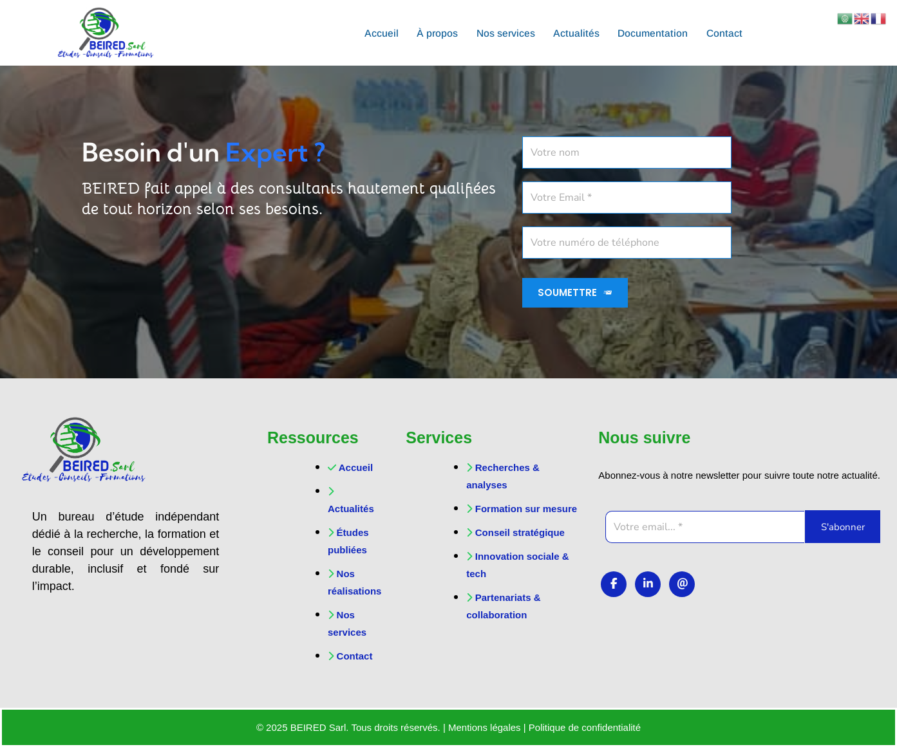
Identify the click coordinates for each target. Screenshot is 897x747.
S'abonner (843, 527)
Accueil (377, 32)
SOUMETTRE (575, 292)
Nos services (504, 32)
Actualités (577, 32)
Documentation (655, 32)
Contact (728, 32)
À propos (434, 32)
